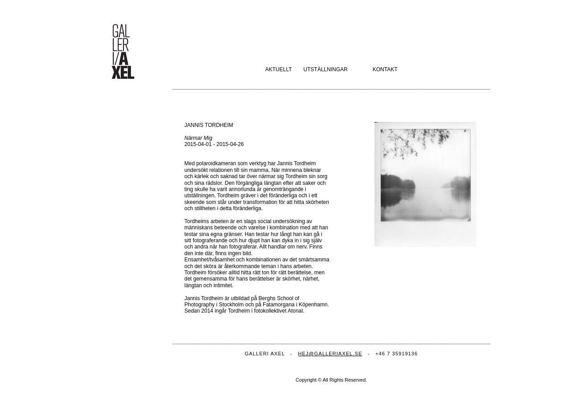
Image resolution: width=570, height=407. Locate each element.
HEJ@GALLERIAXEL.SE (330, 353)
